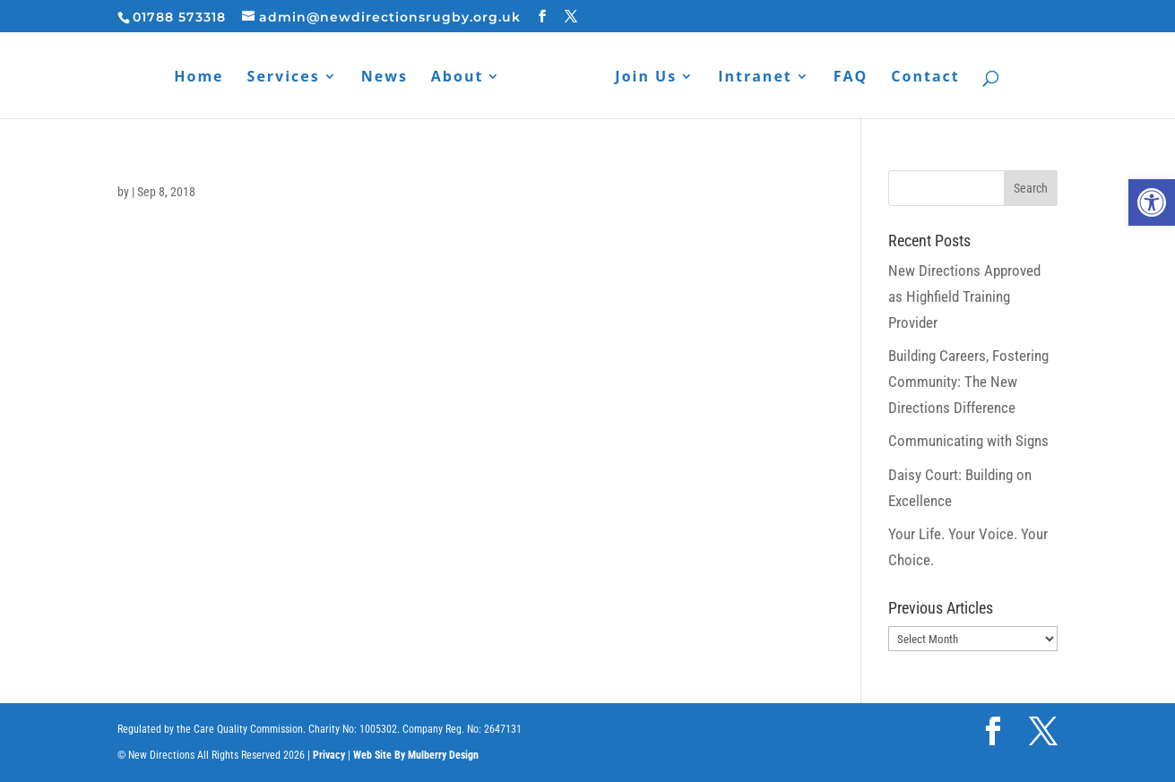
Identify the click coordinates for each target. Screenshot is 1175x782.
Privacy (329, 755)
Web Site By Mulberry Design (416, 755)
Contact (925, 78)
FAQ (851, 78)
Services (283, 78)
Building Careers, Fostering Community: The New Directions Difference (968, 382)
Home (198, 78)
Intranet (755, 78)
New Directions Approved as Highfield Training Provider (964, 296)
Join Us (646, 78)
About (457, 78)
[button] (1151, 202)
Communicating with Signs (968, 441)
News (384, 78)
